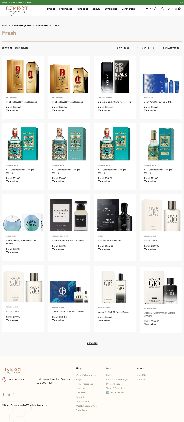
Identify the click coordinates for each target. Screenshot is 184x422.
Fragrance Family (43, 25)
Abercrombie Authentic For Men (68, 248)
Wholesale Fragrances (21, 25)
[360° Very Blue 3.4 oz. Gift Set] (161, 76)
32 (128, 48)
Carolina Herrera (105, 102)
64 (131, 48)
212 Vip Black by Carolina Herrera (114, 106)
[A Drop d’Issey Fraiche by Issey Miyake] (23, 217)
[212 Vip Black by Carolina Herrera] (115, 76)
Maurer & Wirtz (12, 170)
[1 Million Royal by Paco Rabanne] (23, 76)
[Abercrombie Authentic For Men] (69, 219)
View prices (12, 115)
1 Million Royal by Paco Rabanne (21, 106)
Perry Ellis (148, 102)
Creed (101, 246)
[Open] (168, 9)
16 (125, 48)
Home (4, 25)
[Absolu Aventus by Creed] (115, 222)
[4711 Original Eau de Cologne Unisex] (23, 144)
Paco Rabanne (11, 102)
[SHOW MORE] (92, 343)
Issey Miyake (11, 243)
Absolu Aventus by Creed (110, 250)
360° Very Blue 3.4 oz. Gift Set (158, 106)
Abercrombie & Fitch (60, 244)
